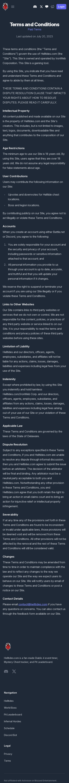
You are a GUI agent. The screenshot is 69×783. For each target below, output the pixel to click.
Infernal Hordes (12, 721)
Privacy (8, 753)
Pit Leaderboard (13, 714)
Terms (7, 760)
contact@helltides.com (32, 604)
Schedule (9, 728)
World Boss (10, 707)
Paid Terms (34, 29)
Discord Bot (10, 735)
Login (61, 6)
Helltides (9, 700)
